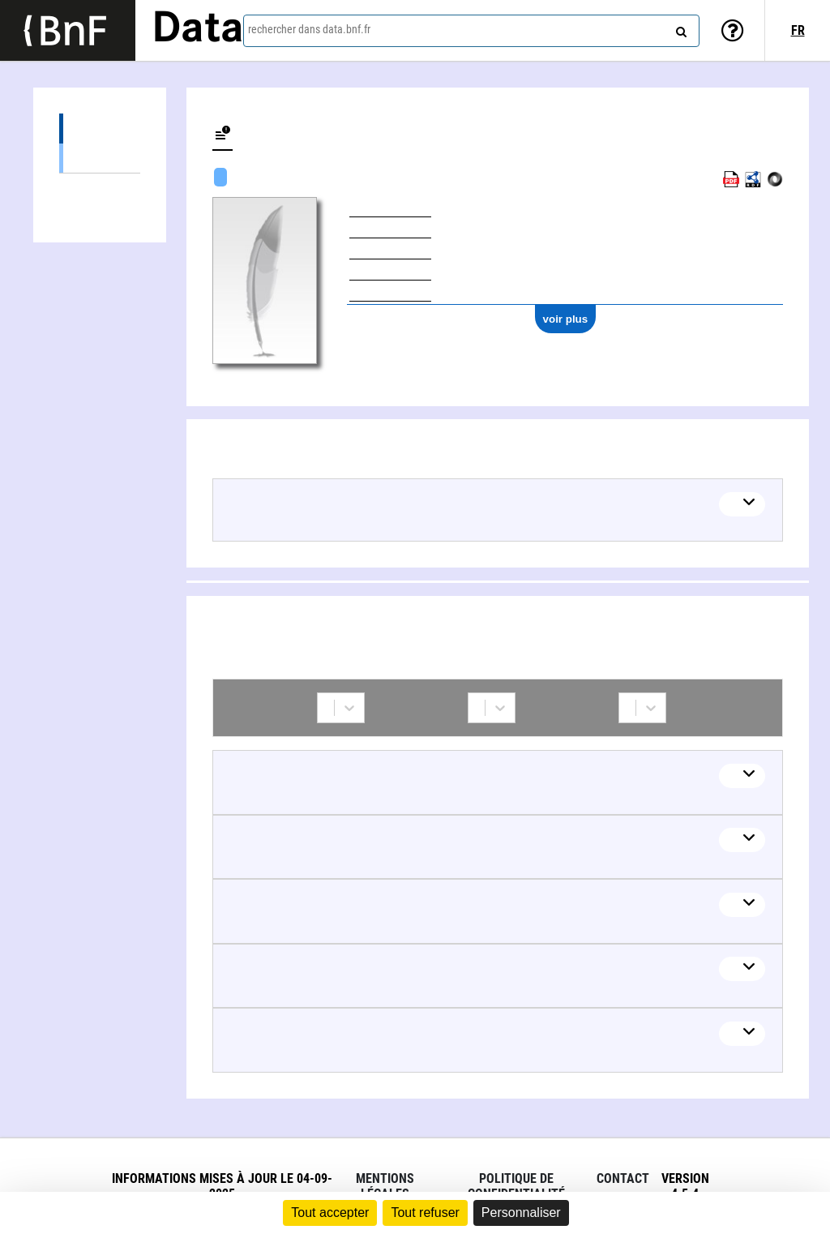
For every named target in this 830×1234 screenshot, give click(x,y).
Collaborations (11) (99, 189)
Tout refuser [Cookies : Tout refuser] (425, 1212)
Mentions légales (385, 1186)
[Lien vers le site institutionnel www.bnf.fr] (67, 30)
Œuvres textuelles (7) (99, 158)
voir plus (565, 319)
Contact (623, 1178)
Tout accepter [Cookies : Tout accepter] (330, 1212)
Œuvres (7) (99, 129)
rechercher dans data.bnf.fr (309, 29)
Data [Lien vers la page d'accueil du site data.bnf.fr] (198, 30)
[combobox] (471, 31)
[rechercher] (679, 28)
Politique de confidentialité (516, 1186)
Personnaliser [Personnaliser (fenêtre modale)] (521, 1212)
